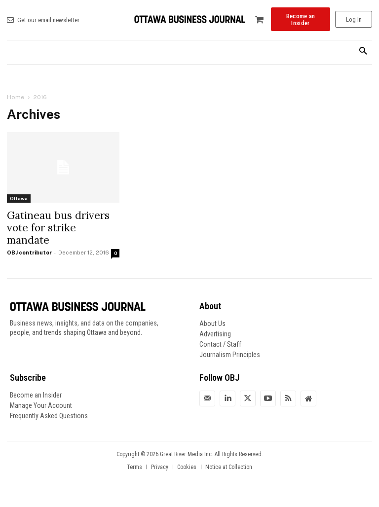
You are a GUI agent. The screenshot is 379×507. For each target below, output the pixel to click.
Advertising (215, 334)
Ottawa (19, 198)
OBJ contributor (29, 252)
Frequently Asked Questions (49, 416)
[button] (363, 51)
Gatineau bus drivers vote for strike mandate (58, 228)
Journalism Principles (229, 355)
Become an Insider (36, 395)
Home (15, 97)
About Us (212, 323)
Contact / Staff (220, 344)
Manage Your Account (41, 405)
